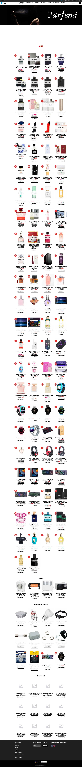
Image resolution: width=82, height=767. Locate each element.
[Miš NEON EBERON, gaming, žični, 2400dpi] (61, 344)
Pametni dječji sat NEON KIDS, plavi (61, 395)
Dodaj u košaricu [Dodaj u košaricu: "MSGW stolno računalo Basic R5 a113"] (21, 717)
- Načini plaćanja (17, 750)
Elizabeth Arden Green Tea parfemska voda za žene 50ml (34, 200)
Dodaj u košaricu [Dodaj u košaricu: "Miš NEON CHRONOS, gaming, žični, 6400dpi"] (47, 355)
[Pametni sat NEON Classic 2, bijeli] (34, 410)
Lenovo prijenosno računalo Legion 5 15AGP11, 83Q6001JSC (47, 734)
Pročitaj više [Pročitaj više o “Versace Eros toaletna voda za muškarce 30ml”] (48, 528)
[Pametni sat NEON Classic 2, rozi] (21, 430)
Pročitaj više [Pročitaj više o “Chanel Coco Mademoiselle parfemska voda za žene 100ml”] (61, 139)
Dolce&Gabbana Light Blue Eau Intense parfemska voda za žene (48, 157)
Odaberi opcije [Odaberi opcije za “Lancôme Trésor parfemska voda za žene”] (34, 312)
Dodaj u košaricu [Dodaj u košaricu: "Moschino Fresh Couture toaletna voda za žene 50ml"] (21, 378)
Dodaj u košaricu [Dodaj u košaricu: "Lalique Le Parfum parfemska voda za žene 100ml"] (21, 291)
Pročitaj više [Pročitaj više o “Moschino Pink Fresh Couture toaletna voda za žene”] (34, 378)
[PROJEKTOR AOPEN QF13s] (34, 726)
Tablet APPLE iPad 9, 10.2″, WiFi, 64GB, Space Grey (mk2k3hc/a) (34, 480)
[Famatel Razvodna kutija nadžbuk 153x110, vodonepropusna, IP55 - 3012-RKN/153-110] (34, 635)
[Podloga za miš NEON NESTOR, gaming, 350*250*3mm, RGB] (48, 430)
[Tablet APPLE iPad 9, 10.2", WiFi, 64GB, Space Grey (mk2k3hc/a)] (34, 472)
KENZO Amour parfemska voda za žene (34, 267)
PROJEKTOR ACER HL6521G (34, 713)
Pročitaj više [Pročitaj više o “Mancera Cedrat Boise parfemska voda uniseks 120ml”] (61, 334)
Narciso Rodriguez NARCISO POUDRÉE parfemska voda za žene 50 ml (34, 396)
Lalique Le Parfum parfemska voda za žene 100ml (21, 288)
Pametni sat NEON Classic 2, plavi (61, 417)
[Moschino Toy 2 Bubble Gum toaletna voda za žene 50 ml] (48, 367)
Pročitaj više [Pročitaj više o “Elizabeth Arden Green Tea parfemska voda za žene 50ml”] (34, 203)
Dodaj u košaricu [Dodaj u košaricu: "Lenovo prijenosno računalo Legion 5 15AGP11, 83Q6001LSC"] (61, 737)
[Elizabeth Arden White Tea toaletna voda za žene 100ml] (48, 192)
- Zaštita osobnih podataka (19, 754)
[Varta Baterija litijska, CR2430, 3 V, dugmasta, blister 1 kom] (21, 657)
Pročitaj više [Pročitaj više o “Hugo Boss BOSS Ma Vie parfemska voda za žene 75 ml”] (48, 226)
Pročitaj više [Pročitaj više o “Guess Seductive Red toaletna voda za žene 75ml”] (21, 226)
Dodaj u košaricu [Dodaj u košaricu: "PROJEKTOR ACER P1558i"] (61, 716)
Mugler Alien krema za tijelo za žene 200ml (61, 375)
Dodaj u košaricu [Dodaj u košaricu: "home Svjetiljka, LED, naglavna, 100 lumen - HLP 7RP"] (61, 625)
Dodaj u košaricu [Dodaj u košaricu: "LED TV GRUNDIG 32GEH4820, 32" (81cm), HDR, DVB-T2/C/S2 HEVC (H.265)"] (61, 313)
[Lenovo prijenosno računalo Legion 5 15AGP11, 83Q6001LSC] (61, 726)
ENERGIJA (49, 2)
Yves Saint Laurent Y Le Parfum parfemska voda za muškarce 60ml (34, 568)
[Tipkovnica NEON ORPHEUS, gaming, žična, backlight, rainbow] (21, 494)
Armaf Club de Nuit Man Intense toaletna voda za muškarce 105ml (61, 90)
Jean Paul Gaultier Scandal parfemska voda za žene (21, 245)
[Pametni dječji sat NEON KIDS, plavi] (61, 388)
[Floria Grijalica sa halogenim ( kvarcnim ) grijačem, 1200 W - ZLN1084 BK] (34, 586)
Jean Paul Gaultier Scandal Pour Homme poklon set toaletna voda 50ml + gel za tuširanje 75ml (34, 245)
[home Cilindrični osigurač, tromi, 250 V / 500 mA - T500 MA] (21, 635)
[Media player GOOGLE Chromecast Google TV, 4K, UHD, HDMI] (34, 344)
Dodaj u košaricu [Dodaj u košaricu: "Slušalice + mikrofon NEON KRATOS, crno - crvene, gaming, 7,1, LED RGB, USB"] (61, 463)
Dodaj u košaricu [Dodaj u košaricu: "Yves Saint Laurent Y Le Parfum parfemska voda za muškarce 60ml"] (34, 572)
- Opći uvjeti (17, 745)
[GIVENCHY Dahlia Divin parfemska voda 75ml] (61, 192)
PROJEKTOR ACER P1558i (61, 713)
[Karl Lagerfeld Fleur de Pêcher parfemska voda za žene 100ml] (61, 237)
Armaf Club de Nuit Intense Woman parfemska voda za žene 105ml (21, 90)
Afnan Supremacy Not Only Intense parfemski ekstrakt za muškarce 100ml (34, 67)
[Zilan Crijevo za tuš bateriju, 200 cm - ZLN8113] (48, 635)
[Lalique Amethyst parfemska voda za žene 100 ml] (61, 259)
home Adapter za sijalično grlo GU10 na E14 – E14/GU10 (47, 622)
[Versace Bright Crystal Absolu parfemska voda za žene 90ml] (21, 517)
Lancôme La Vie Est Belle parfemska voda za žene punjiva (61, 288)
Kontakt (69, 0)
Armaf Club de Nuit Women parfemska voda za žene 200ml (34, 112)
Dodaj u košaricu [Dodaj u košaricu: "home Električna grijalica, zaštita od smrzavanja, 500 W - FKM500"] (47, 597)
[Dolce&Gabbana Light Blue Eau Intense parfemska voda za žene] (48, 149)
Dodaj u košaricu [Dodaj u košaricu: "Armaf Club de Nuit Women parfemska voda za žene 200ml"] (34, 118)
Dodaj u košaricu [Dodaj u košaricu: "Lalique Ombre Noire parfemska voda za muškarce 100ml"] (34, 291)
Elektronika (21, 2)
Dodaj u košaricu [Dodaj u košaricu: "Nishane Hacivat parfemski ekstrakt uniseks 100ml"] (47, 401)
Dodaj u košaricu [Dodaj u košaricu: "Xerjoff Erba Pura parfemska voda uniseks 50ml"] (34, 550)
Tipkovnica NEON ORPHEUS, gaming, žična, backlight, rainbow (21, 502)
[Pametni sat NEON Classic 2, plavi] (61, 410)
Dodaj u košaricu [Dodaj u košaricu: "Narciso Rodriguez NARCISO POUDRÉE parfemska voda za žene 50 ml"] (34, 400)
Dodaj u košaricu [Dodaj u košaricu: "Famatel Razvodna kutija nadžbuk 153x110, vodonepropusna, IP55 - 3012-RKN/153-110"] (34, 647)
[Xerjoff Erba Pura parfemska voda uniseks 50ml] (34, 538)
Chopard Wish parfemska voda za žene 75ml (21, 155)
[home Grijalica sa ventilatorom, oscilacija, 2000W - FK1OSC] (21, 586)
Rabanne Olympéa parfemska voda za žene (21, 459)
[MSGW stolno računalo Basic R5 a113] (48, 686)
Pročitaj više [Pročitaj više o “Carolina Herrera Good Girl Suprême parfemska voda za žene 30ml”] (34, 140)
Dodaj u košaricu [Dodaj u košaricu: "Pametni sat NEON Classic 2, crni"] (47, 421)
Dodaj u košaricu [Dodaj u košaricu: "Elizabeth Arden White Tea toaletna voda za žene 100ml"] (47, 204)
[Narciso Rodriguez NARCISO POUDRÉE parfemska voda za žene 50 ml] (34, 388)
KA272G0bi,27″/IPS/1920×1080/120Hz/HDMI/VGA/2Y (37, 693)
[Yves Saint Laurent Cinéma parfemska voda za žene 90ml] (21, 560)
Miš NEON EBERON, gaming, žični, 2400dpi (61, 352)
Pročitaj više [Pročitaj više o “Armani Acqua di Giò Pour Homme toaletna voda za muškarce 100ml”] (48, 116)
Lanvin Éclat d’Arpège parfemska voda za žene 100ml (48, 309)
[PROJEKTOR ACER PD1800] (48, 706)
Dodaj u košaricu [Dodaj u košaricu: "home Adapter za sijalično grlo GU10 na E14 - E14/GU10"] (47, 625)
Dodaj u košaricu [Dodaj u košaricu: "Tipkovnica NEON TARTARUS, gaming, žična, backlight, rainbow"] (34, 505)
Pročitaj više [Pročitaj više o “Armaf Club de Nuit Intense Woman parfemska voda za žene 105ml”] (21, 95)
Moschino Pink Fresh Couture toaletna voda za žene (34, 375)
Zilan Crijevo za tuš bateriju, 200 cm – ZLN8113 (47, 643)
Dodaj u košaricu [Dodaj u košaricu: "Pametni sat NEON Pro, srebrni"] (34, 441)
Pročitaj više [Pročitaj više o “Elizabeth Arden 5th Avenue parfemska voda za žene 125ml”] (48, 181)
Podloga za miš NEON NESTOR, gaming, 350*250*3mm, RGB (47, 438)
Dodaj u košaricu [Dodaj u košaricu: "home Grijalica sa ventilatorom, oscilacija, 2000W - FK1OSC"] (21, 597)
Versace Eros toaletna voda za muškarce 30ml (47, 525)
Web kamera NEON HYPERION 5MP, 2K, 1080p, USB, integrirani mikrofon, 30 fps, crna (21, 546)
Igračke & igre (56, 2)
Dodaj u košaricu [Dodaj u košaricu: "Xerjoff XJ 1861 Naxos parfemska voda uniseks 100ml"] (61, 550)
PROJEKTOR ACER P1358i (21, 733)
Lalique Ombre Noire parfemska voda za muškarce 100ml (34, 288)
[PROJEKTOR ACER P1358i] (21, 726)
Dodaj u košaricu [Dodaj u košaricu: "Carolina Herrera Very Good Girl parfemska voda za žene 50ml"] (47, 139)
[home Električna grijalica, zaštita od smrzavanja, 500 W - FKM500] (48, 586)
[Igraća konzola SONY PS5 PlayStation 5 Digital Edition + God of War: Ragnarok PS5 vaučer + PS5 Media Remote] (61, 214)
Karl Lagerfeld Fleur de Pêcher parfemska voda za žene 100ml (61, 245)
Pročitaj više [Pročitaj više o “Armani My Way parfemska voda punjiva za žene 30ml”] (21, 139)
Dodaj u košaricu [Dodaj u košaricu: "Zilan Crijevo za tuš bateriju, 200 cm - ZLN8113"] (47, 646)
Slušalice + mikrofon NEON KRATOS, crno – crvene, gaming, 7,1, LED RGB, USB (61, 459)
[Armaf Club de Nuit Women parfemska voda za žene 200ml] (34, 104)
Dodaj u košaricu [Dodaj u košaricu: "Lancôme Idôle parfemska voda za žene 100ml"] (47, 291)
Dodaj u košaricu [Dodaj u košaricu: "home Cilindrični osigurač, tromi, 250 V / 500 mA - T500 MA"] (21, 646)
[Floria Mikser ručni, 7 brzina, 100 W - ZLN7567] (61, 635)
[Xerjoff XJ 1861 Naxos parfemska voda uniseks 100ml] (61, 538)
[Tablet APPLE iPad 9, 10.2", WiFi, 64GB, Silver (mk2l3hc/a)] (21, 472)
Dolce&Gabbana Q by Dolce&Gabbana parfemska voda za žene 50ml (61, 157)
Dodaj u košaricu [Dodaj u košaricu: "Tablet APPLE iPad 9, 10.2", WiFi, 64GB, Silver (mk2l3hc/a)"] (21, 484)
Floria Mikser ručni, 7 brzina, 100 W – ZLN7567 (61, 643)
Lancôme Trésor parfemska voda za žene (34, 309)
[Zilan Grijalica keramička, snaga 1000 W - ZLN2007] (61, 586)
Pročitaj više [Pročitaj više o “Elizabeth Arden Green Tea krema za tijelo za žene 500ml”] (61, 183)
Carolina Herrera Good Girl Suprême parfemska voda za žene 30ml (34, 135)
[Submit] (80, 3)
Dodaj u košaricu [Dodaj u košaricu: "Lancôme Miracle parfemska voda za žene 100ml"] (21, 312)
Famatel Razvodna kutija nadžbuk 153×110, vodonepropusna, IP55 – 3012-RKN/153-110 (34, 644)
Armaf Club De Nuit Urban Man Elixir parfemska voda (21, 112)
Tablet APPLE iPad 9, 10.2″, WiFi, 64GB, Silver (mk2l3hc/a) (21, 480)
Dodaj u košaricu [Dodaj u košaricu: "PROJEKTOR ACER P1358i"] (21, 736)
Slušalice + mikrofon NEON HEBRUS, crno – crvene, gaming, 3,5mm (47, 459)
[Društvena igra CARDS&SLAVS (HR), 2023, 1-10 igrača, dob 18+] (34, 170)
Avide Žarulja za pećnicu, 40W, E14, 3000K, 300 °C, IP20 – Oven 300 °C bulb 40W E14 (34, 622)
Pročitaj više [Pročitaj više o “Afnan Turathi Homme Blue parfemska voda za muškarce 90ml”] (61, 71)
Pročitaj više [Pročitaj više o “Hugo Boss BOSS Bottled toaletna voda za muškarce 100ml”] (34, 226)
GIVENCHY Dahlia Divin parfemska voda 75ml (61, 200)
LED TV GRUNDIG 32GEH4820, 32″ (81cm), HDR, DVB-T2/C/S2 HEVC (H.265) (61, 309)
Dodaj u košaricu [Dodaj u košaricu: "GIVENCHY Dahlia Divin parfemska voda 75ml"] (61, 204)
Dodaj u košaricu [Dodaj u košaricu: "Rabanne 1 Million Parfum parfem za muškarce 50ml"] (61, 442)
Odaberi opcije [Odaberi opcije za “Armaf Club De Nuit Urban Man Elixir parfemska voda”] (21, 116)
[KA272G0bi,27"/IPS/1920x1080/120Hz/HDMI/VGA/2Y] (34, 686)
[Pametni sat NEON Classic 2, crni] (48, 410)
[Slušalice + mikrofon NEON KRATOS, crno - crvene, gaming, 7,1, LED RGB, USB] (61, 451)
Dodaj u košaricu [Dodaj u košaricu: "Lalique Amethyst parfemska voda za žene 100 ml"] (61, 270)
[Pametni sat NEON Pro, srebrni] (34, 430)
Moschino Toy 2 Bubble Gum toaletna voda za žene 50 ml (47, 375)
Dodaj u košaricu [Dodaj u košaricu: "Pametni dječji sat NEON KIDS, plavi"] (61, 398)
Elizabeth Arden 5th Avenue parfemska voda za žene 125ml (47, 178)
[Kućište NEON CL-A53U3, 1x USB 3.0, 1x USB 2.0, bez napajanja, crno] (48, 259)
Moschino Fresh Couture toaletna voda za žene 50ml (21, 375)
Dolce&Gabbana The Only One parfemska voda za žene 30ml (21, 178)
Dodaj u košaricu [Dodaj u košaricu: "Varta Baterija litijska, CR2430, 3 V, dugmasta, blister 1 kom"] (21, 667)
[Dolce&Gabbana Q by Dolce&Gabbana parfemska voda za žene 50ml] (61, 149)
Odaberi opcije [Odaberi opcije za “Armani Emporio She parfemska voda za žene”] (61, 116)
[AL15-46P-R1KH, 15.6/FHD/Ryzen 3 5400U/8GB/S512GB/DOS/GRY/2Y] (61, 686)
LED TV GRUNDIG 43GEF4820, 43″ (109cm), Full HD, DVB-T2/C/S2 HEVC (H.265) (21, 330)
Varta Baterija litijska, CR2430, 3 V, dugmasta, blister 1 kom (20, 665)
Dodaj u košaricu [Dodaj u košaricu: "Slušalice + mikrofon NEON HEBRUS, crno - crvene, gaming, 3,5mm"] (47, 462)
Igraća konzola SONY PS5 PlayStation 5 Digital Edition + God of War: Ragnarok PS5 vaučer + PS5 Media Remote (61, 223)
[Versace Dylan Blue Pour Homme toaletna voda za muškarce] (34, 517)
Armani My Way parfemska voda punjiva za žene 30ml (21, 135)
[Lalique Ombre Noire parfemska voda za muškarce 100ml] (34, 280)
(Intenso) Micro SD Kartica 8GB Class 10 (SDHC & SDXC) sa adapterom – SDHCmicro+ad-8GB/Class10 (34, 666)
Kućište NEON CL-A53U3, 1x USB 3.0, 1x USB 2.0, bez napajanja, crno (47, 267)
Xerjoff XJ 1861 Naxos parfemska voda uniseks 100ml (61, 546)
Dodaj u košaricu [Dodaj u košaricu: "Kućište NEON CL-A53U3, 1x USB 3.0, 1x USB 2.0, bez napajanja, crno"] (47, 270)
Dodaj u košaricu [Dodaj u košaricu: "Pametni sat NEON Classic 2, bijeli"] (34, 420)
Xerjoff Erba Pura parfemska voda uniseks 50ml (34, 546)
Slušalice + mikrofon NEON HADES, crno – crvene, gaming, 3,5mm (34, 459)
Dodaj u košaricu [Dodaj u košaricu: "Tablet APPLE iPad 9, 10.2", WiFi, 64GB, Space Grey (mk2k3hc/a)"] (34, 484)
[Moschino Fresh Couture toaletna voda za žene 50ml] (21, 367)
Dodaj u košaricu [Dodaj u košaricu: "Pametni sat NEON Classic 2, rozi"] (21, 440)
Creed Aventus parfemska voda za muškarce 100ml (34, 157)
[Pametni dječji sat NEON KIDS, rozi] (21, 410)
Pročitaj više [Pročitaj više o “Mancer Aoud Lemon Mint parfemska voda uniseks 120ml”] (48, 334)
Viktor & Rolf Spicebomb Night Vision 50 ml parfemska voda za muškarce (61, 525)
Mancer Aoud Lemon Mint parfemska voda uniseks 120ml (47, 330)
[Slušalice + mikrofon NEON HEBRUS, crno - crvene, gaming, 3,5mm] (48, 451)
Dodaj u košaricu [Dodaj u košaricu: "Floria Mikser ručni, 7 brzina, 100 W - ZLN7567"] (61, 646)
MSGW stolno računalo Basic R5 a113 (48, 694)
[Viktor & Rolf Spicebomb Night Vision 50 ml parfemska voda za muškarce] (61, 517)
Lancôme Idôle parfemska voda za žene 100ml (47, 288)
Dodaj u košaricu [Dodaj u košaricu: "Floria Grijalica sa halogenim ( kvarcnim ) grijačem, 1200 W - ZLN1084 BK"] (34, 598)
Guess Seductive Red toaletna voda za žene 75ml (21, 222)
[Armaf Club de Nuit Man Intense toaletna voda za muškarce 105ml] (61, 82)
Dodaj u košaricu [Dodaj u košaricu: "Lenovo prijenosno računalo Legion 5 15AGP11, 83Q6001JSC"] (47, 737)
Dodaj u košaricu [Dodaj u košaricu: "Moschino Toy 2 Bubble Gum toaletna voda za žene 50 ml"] (47, 378)
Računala (37, 2)
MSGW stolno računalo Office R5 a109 (21, 694)
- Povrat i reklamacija (18, 752)
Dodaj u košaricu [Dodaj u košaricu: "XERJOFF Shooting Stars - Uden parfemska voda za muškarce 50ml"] (47, 550)
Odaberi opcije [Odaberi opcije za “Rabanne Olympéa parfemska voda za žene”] (21, 463)
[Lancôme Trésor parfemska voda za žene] (34, 301)
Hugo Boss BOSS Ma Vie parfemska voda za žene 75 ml (47, 222)
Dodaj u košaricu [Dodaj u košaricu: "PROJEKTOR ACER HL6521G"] (34, 716)
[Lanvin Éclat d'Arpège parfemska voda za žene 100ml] (48, 301)
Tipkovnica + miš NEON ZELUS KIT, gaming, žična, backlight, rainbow (48, 480)
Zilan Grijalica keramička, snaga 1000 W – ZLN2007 (61, 594)
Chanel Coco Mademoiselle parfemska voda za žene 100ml (61, 135)
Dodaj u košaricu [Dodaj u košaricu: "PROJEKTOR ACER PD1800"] (47, 716)
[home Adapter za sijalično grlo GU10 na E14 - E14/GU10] (48, 614)
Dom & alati (43, 2)
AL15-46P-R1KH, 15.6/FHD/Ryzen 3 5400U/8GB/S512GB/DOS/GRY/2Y (61, 694)
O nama (66, 0)
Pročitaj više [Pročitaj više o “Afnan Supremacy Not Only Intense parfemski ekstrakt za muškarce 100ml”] (34, 71)
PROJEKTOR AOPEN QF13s (34, 733)
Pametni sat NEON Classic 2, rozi (21, 437)
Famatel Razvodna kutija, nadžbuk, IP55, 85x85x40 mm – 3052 (21, 622)
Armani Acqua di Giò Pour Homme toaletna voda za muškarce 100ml (47, 112)
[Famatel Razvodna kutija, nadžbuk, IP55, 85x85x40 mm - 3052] (21, 614)
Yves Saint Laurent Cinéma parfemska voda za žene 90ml (21, 568)
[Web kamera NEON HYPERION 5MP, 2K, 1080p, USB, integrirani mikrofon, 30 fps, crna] (21, 538)
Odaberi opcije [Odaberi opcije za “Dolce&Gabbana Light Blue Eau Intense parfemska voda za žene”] (48, 160)
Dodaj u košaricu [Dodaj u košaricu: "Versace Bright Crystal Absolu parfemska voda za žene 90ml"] (21, 528)
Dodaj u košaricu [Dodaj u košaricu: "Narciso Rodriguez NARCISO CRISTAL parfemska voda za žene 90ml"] (21, 399)
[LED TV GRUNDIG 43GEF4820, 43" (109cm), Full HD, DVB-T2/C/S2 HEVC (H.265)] (21, 322)
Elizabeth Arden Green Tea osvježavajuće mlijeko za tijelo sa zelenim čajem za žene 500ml (21, 200)
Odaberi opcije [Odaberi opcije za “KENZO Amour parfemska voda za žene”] (34, 270)
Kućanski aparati (29, 2)
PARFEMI (63, 2)
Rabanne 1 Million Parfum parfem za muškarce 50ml (61, 438)
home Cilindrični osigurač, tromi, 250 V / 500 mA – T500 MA (21, 643)
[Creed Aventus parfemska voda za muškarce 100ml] (34, 149)
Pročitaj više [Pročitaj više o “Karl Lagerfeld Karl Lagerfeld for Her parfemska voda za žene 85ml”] (21, 270)
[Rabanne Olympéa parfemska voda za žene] (21, 451)
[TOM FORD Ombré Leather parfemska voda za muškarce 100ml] (61, 494)
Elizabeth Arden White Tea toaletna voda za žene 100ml (47, 200)
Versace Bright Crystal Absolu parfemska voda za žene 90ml (21, 525)
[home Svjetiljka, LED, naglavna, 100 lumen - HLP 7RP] (61, 614)
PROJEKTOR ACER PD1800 (48, 713)
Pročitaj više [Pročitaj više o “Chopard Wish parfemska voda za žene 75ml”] (21, 158)
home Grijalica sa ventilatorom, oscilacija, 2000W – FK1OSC (21, 594)
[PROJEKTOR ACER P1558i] (61, 706)
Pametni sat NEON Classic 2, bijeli (34, 417)
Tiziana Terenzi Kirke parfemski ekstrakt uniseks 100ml (48, 502)
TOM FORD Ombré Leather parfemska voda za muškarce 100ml (61, 502)
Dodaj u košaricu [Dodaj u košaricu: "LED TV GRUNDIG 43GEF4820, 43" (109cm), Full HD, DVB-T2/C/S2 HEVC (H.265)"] (21, 335)
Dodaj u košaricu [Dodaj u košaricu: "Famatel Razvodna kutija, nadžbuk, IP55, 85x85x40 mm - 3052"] (21, 625)
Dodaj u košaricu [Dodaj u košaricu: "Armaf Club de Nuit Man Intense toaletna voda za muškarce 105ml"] (61, 93)
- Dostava (16, 747)
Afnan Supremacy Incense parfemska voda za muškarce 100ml (21, 67)
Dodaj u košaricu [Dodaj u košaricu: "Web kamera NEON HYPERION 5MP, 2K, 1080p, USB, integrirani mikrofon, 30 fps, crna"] (21, 551)
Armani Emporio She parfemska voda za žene (61, 112)
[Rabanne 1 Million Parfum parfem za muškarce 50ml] (61, 430)
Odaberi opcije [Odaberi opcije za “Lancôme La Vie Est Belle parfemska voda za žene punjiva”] (61, 291)
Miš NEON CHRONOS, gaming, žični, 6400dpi (47, 352)
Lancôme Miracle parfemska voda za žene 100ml (21, 309)
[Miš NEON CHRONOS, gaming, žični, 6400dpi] (48, 344)
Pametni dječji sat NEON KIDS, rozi (21, 417)
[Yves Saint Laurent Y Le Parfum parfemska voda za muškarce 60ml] (34, 560)
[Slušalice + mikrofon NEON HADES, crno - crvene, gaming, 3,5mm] (34, 451)
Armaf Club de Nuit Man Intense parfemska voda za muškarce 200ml (47, 90)
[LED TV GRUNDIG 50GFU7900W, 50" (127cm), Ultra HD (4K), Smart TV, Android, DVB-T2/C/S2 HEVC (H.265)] (34, 322)
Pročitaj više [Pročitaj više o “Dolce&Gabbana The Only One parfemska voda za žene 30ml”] (21, 181)
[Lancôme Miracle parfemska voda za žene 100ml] (21, 301)
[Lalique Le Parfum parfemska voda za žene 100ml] (21, 280)
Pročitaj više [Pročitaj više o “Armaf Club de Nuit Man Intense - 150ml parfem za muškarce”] (34, 93)
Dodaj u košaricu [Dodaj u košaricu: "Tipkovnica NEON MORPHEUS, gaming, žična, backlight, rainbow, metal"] (61, 485)
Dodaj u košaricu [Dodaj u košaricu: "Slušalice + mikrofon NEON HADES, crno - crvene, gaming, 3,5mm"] (34, 462)
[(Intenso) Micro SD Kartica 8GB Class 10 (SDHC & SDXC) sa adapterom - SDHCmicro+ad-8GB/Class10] (34, 657)
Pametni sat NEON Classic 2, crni (48, 417)
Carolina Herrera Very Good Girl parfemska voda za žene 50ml (48, 135)
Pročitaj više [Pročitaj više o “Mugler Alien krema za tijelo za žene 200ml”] (61, 378)
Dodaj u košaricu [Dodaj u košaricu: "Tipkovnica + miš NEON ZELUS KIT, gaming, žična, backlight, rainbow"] (47, 484)
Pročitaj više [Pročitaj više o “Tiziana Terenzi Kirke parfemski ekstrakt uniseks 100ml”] (48, 507)
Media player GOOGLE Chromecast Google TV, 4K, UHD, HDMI (34, 352)
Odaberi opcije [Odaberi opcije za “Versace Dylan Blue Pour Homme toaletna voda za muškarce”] (34, 528)
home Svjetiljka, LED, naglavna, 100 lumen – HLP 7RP (61, 622)
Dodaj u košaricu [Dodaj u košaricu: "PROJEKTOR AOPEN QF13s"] (34, 736)
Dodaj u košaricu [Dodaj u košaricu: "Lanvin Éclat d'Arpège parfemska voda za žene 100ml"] (47, 312)
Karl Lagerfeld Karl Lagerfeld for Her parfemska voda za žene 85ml (21, 267)
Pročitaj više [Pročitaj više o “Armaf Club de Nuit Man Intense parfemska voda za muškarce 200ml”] (48, 94)
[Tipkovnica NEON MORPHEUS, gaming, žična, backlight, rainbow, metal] (61, 472)
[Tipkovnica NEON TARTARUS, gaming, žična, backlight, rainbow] (34, 494)
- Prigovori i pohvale (18, 757)
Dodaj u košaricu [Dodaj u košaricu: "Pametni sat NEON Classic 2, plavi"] (61, 421)
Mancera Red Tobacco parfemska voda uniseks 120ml (21, 352)
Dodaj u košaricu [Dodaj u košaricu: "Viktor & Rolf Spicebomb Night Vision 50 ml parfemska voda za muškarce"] (61, 529)
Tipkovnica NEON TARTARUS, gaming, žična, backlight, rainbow (34, 502)
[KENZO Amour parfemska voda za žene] (34, 259)
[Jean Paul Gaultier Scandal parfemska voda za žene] (21, 237)
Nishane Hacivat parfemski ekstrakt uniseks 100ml (47, 396)
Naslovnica (62, 0)
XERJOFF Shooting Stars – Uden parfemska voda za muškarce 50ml (47, 546)
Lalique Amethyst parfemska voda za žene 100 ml (61, 267)
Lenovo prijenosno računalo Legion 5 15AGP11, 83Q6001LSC (61, 734)
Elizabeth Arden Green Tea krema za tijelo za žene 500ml (61, 178)
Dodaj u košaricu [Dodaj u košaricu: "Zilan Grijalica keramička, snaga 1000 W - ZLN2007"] (61, 597)
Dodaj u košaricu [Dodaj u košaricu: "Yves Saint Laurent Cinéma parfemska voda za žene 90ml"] (21, 572)
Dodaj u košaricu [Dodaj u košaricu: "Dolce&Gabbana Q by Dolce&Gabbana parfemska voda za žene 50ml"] (61, 160)
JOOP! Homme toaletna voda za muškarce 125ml (47, 245)
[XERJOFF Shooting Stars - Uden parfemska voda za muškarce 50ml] (48, 538)
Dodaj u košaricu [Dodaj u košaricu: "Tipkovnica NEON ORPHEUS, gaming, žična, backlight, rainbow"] (21, 505)
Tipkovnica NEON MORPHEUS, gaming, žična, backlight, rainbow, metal (61, 480)
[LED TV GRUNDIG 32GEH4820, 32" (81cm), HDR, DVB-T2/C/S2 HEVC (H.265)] (61, 301)
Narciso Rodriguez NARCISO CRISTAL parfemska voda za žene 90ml (21, 396)
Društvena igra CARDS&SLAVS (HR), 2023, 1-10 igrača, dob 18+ (34, 178)
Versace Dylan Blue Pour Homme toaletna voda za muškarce (34, 525)
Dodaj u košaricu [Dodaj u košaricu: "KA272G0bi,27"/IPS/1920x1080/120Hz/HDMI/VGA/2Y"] (34, 696)
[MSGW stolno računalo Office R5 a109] (21, 686)
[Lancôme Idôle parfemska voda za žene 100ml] (48, 280)
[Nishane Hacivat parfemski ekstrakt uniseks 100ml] (48, 388)
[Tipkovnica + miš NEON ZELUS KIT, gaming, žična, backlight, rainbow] (48, 472)
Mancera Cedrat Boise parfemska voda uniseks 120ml (61, 330)
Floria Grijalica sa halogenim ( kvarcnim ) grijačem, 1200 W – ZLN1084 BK (34, 594)
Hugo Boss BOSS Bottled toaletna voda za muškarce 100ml (34, 222)
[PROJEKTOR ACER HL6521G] (34, 706)
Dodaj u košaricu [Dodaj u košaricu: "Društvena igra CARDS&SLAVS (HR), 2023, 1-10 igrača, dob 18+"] (34, 181)
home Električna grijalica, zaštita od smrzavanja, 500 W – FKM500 (47, 594)
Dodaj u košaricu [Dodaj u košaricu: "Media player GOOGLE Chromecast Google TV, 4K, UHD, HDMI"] (34, 356)
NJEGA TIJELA (21, 3)
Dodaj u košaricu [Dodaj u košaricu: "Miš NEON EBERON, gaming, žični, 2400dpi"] (61, 355)
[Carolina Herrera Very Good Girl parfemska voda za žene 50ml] (48, 127)
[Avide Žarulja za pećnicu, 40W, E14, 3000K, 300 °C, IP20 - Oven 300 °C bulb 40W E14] (34, 614)
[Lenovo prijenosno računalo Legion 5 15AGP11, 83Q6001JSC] (48, 726)
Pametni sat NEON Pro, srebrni (34, 437)
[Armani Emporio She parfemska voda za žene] (61, 104)
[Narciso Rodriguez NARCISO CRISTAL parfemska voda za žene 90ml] (21, 388)
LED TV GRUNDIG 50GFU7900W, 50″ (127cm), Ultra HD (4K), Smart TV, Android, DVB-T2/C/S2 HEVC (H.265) (34, 330)
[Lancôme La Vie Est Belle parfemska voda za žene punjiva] (61, 280)
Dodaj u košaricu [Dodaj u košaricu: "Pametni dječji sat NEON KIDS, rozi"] (21, 421)
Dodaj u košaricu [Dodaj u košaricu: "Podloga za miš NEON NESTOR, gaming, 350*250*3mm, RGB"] (47, 441)
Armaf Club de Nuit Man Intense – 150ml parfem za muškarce (34, 90)
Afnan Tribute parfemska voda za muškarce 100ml (48, 67)
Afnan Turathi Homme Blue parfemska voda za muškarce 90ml (61, 67)
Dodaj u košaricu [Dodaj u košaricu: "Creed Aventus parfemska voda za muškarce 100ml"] (34, 160)
